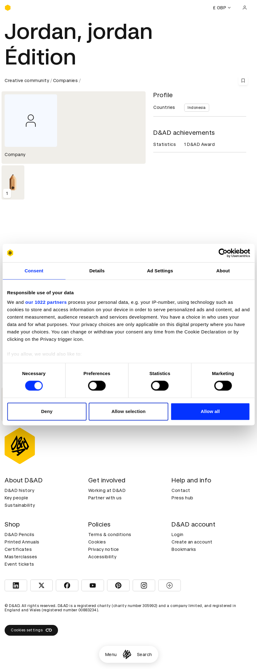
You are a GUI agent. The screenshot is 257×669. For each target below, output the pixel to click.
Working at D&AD (107, 490)
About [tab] (223, 270)
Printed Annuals (22, 541)
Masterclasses (21, 556)
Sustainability (20, 505)
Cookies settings (31, 630)
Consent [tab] (34, 270)
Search (144, 654)
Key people (16, 497)
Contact (181, 490)
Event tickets (19, 564)
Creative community (27, 80)
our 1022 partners (46, 302)
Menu (111, 654)
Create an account (192, 541)
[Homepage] (127, 654)
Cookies (97, 541)
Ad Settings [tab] (160, 270)
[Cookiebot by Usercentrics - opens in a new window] (223, 253)
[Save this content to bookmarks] (243, 80)
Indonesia (197, 107)
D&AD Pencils (19, 534)
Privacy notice (103, 549)
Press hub (182, 497)
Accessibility (102, 556)
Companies (65, 80)
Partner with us (105, 497)
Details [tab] (97, 270)
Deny (46, 411)
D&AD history (19, 490)
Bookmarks (184, 549)
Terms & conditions (109, 534)
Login (178, 534)
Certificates (18, 549)
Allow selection (128, 411)
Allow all (210, 411)
